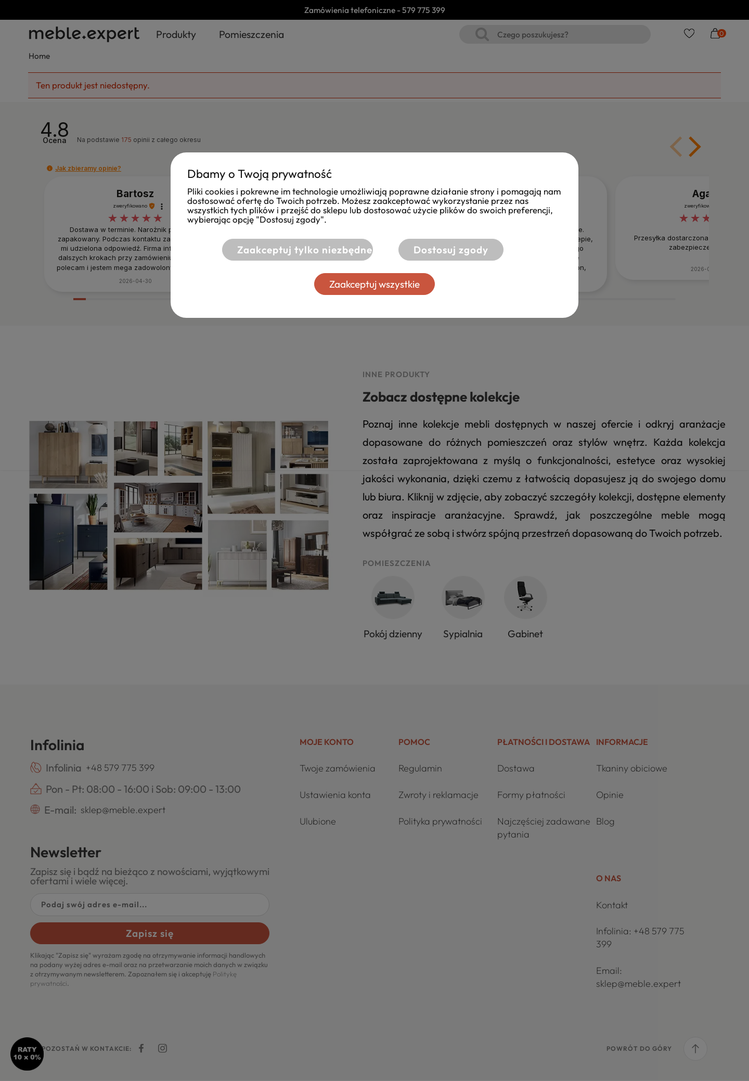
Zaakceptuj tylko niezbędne (302, 249)
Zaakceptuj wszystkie (374, 284)
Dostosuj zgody (451, 249)
